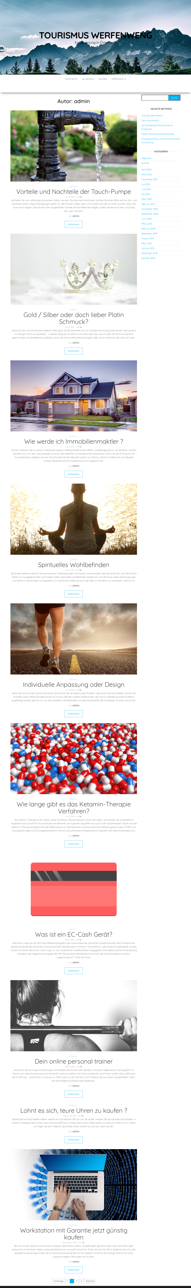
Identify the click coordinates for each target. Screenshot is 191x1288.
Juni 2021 (146, 180)
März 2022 (146, 165)
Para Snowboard (150, 111)
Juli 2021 (145, 175)
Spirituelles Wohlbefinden (73, 556)
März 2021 (146, 190)
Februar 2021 (148, 195)
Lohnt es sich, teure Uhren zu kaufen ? (73, 1101)
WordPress (96, 1281)
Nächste (90, 1272)
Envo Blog (117, 1281)
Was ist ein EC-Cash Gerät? (73, 925)
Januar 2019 (147, 239)
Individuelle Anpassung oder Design (73, 675)
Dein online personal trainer (74, 1052)
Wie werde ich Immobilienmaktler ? (73, 432)
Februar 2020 (148, 219)
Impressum (119, 79)
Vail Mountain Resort (152, 106)
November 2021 (149, 170)
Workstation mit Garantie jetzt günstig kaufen (73, 1224)
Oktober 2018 (148, 249)
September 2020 (149, 204)
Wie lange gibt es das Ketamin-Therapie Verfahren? (74, 798)
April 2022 (146, 160)
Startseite (71, 79)
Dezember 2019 (149, 224)
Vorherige (58, 1272)
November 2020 (149, 200)
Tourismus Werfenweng (95, 35)
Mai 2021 (145, 185)
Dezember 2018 (149, 244)
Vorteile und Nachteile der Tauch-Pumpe (73, 182)
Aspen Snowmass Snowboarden (157, 125)
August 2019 (147, 229)
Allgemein (88, 79)
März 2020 (146, 214)
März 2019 (146, 234)
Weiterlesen (74, 215)
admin (76, 207)
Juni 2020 (146, 209)
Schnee (102, 79)
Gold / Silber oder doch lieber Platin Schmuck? (74, 309)
